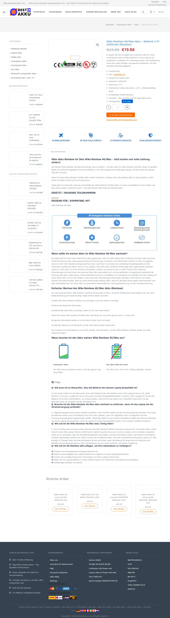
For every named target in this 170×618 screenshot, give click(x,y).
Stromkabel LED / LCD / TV (22, 78)
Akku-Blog (54, 576)
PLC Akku (15, 69)
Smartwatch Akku (19, 65)
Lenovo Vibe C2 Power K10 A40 (102, 572)
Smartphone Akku (123, 24)
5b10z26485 (81, 607)
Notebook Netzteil (19, 48)
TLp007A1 (132, 581)
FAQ (164, 2)
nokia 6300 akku (134, 607)
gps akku (92, 607)
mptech (48, 607)
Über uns (54, 560)
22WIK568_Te (119, 74)
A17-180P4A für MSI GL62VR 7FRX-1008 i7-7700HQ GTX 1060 (35, 118)
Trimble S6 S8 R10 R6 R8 (99, 564)
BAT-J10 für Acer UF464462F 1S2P (34, 138)
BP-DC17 (131, 576)
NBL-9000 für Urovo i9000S (35, 264)
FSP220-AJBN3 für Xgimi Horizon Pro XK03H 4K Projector (35, 283)
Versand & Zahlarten (59, 572)
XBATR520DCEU (135, 560)
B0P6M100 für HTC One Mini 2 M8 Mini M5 (35, 245)
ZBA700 (131, 572)
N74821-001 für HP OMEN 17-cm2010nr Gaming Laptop (34, 226)
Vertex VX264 (95, 560)
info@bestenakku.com (14, 3)
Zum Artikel (60, 509)
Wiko (136, 24)
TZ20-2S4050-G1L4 (136, 585)
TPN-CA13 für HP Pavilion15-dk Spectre (35, 157)
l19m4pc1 (147, 607)
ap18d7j (56, 607)
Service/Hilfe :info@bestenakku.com (121, 119)
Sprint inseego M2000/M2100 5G (103, 581)
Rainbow (55, 198)
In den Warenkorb (120, 115)
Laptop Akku (16, 53)
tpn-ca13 (39, 607)
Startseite (110, 24)
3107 (130, 564)
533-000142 (133, 568)
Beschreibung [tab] (58, 151)
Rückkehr (155, 2)
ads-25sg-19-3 (68, 607)
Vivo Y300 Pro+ (95, 576)
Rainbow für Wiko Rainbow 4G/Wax (36, 186)
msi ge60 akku (119, 607)
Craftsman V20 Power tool (100, 568)
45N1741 (131, 589)
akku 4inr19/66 (104, 607)
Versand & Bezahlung (157, 5)
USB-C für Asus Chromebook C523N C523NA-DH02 (35, 98)
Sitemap (53, 581)
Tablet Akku (16, 57)
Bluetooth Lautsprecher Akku (23, 73)
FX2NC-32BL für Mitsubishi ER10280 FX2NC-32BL (35, 206)
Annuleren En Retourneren (61, 564)
